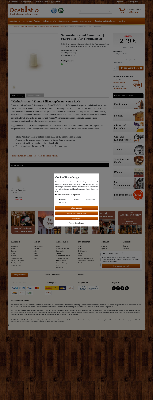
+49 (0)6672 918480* (120, 89)
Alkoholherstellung (16, 258)
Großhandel (81, 263)
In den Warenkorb (131, 68)
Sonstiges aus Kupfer (17, 263)
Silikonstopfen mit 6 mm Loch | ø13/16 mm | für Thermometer (18, 191)
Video (80, 256)
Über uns (125, 246)
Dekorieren (14, 251)
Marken (37, 242)
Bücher (122, 21)
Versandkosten (134, 60)
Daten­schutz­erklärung (63, 195)
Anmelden (104, 246)
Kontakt (58, 246)
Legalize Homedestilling (85, 258)
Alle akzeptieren (76, 208)
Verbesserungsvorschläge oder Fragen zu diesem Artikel (34, 156)
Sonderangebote (16, 265)
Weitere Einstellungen (76, 223)
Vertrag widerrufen (19, 275)
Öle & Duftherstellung (17, 260)
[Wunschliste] (142, 2)
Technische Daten (35, 95)
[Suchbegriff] (93, 11)
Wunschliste (118, 62)
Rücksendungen (61, 260)
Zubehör (13, 253)
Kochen (13, 248)
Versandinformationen (62, 248)
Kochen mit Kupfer (31, 21)
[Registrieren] (25, 2)
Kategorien (15, 242)
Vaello (35, 253)
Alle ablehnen (76, 218)
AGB (57, 265)
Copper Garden (38, 246)
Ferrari (36, 256)
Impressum (59, 267)
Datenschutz (60, 251)
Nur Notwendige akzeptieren (76, 213)
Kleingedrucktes (62, 242)
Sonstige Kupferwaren (81, 21)
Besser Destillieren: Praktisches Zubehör (52, 26)
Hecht (35, 258)
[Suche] (109, 11)
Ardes (35, 251)
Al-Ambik (36, 248)
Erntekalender (82, 251)
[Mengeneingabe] (114, 68)
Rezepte (80, 253)
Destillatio (127, 242)
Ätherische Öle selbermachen (56, 21)
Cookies (58, 253)
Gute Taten (126, 248)
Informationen (84, 242)
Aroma (80, 248)
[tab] (18, 95)
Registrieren (104, 248)
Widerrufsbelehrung (62, 258)
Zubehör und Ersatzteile (105, 21)
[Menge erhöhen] (117, 67)
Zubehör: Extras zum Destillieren (30, 26)
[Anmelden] (13, 2)
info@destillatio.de (119, 82)
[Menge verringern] (117, 69)
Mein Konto (106, 242)
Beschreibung (17, 95)
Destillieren (14, 21)
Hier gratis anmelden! (121, 266)
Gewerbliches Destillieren (86, 260)
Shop (79, 246)
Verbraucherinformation (63, 256)
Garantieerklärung (61, 263)
